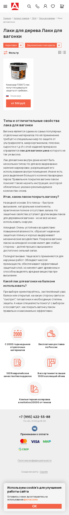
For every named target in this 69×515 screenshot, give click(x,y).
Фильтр (14, 52)
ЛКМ (34, 18)
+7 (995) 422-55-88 (34, 416)
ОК (34, 506)
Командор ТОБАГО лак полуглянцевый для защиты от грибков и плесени (17, 87)
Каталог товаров (21, 18)
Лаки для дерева (47, 18)
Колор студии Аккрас (15, 6)
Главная (7, 18)
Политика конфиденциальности (35, 460)
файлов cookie (31, 499)
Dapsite (44, 471)
